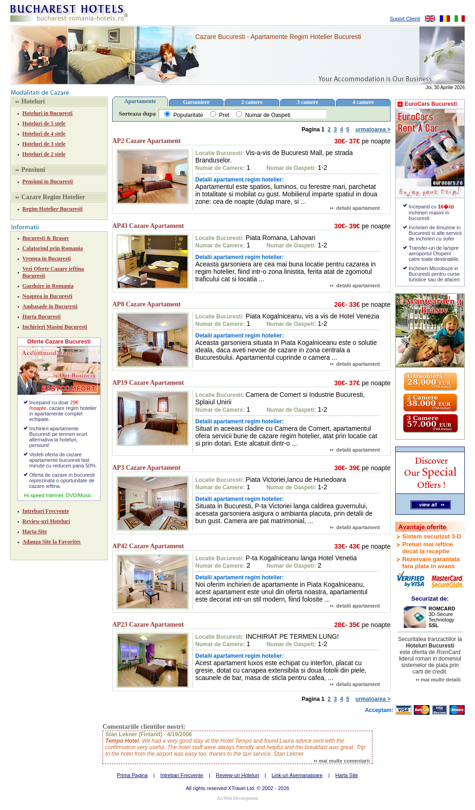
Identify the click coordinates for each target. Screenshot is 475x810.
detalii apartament (355, 208)
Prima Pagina (132, 775)
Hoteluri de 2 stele (43, 154)
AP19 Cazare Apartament (148, 382)
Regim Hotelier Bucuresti (52, 209)
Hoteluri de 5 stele (43, 123)
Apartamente (140, 101)
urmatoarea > (373, 129)
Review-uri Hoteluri (46, 521)
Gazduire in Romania (47, 286)
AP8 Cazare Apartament (146, 304)
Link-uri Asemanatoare (296, 775)
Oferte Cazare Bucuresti (59, 341)
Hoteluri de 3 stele (43, 144)
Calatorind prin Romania (52, 248)
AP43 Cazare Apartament (148, 225)
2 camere (252, 102)
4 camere (363, 102)
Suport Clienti (405, 18)
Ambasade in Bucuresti (49, 306)
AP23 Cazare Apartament (148, 624)
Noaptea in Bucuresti (47, 296)
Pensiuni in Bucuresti (47, 181)
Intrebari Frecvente (45, 511)
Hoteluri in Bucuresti (47, 113)
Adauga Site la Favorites (51, 541)
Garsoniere (196, 102)
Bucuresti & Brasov (45, 238)
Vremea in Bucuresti (46, 258)
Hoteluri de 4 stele (43, 133)
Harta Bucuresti (41, 316)
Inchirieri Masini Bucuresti (54, 327)
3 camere (307, 102)
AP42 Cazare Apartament (148, 546)
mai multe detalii (438, 679)
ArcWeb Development (237, 798)
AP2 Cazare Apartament (146, 140)
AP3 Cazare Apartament (146, 467)
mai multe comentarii (342, 761)
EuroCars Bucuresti (430, 104)
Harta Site (34, 531)
